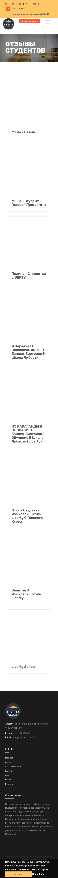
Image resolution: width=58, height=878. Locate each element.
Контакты (10, 784)
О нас (8, 762)
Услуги (8, 771)
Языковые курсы (13, 766)
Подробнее (38, 874)
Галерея (9, 779)
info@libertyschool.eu (24, 737)
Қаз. (21, 8)
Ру (8, 8)
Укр (14, 8)
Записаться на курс (29, 21)
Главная (9, 758)
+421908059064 (33, 14)
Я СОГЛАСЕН (18, 874)
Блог (7, 775)
